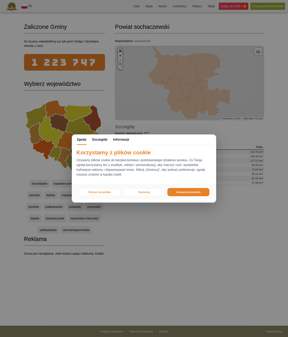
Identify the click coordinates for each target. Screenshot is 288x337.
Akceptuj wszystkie (188, 192)
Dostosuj (144, 192)
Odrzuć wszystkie (99, 192)
